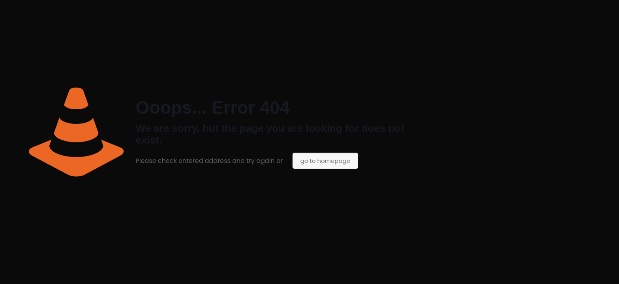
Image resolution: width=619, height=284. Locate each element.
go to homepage (325, 161)
